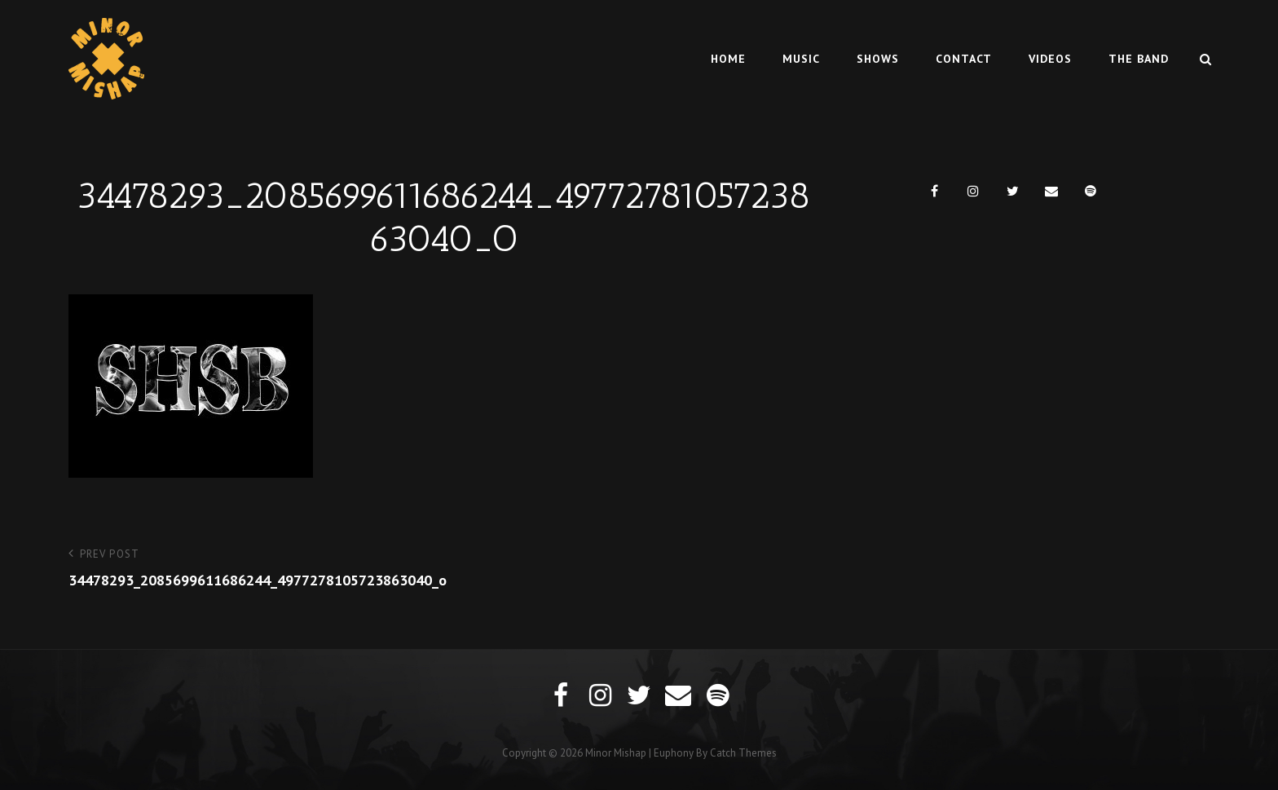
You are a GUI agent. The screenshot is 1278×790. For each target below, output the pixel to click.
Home (728, 58)
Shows (878, 58)
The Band (1138, 58)
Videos (1050, 58)
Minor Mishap (615, 753)
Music (801, 58)
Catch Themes (743, 753)
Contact (964, 58)
